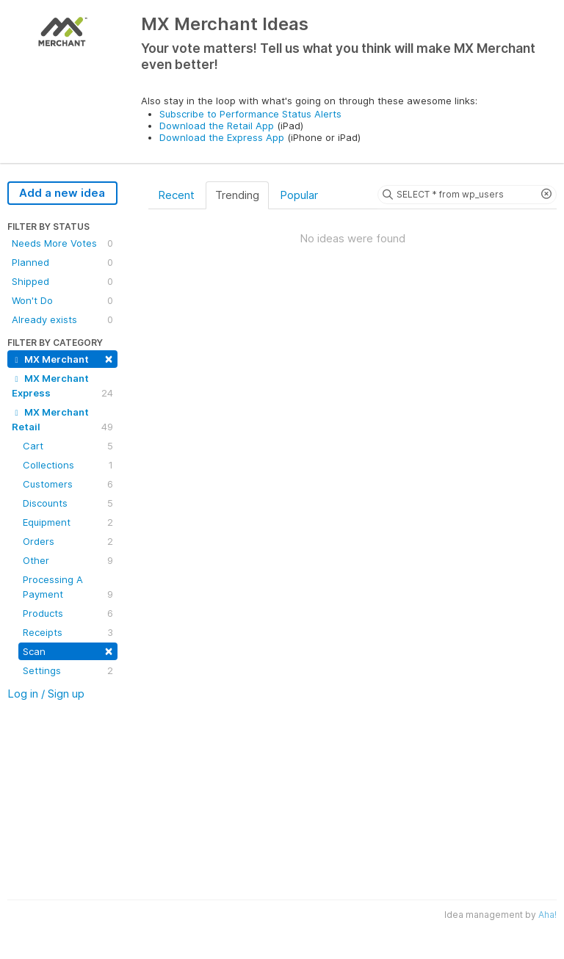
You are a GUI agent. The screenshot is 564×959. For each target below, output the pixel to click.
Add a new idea (62, 193)
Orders (68, 541)
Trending (237, 195)
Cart (68, 445)
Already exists (62, 319)
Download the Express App (221, 137)
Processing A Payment (68, 587)
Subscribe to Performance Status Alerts (250, 114)
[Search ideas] (467, 194)
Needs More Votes (62, 243)
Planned (62, 262)
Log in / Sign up (45, 694)
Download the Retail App (216, 125)
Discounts (68, 503)
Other (68, 560)
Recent (176, 195)
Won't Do (62, 300)
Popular (299, 195)
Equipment (68, 522)
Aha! (547, 914)
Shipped (62, 281)
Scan (68, 650)
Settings (68, 670)
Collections (68, 464)
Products (68, 613)
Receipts (68, 632)
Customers (68, 484)
